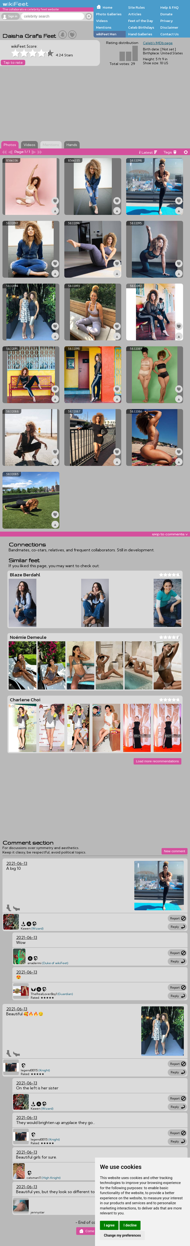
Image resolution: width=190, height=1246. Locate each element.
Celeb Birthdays (141, 27)
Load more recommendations (157, 761)
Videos (102, 20)
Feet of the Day (140, 20)
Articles (134, 14)
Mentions (103, 27)
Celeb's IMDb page (158, 43)
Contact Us (169, 34)
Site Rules (136, 7)
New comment (174, 851)
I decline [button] (130, 1225)
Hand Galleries (140, 34)
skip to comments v (170, 534)
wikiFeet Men (106, 34)
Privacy (166, 20)
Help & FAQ (169, 7)
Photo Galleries (108, 14)
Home (107, 7)
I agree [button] (109, 1225)
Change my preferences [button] (122, 1235)
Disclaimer (169, 27)
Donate (166, 14)
